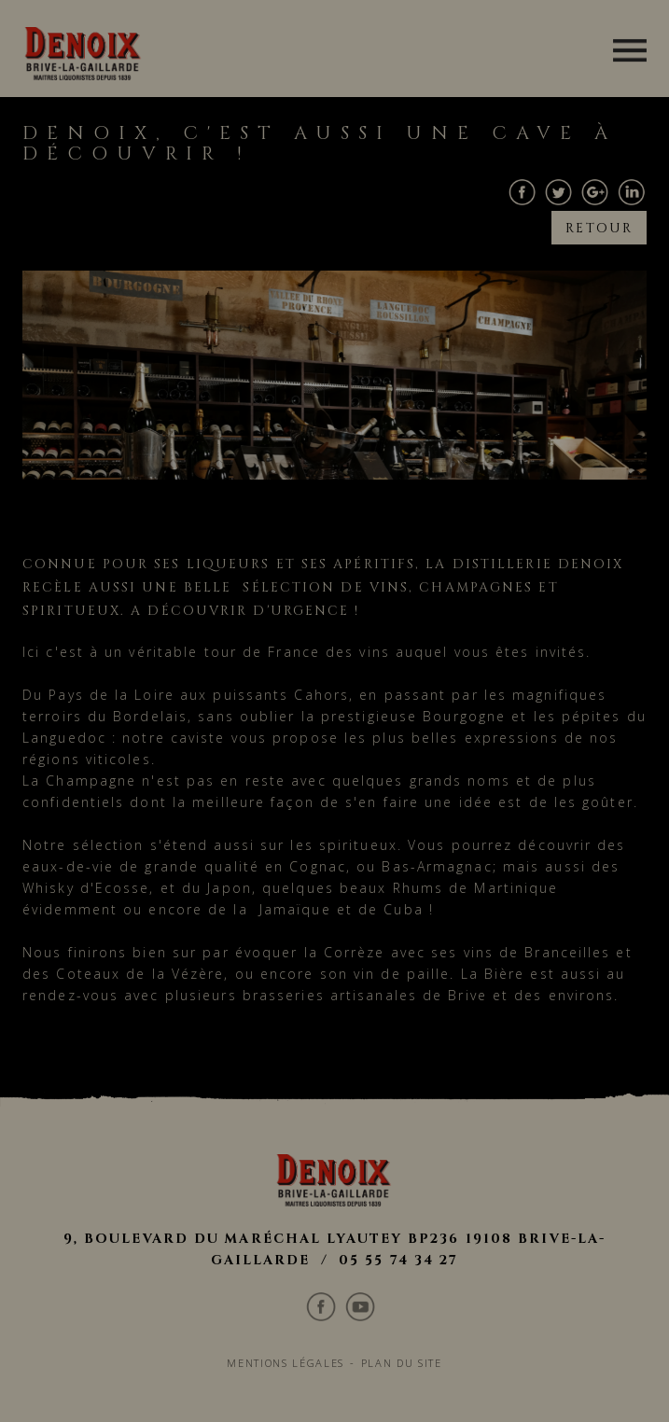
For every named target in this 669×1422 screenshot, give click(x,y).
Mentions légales (282, 1118)
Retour (601, 218)
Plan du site (406, 1118)
